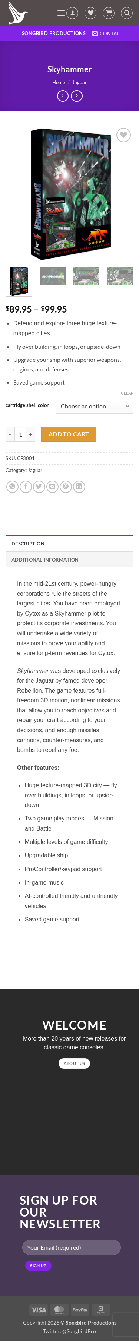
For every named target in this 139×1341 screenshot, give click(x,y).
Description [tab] (27, 544)
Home (58, 82)
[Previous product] (76, 96)
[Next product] (63, 96)
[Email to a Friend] (52, 487)
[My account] (72, 13)
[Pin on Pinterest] (66, 487)
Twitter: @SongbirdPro (69, 1331)
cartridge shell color (27, 405)
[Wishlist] (90, 13)
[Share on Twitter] (39, 487)
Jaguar (79, 82)
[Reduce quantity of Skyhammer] (10, 434)
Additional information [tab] (45, 560)
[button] (61, 13)
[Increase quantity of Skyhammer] (30, 434)
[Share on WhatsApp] (12, 487)
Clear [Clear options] (127, 392)
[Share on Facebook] (26, 487)
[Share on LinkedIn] (79, 487)
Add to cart (69, 434)
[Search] (127, 13)
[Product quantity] (20, 434)
